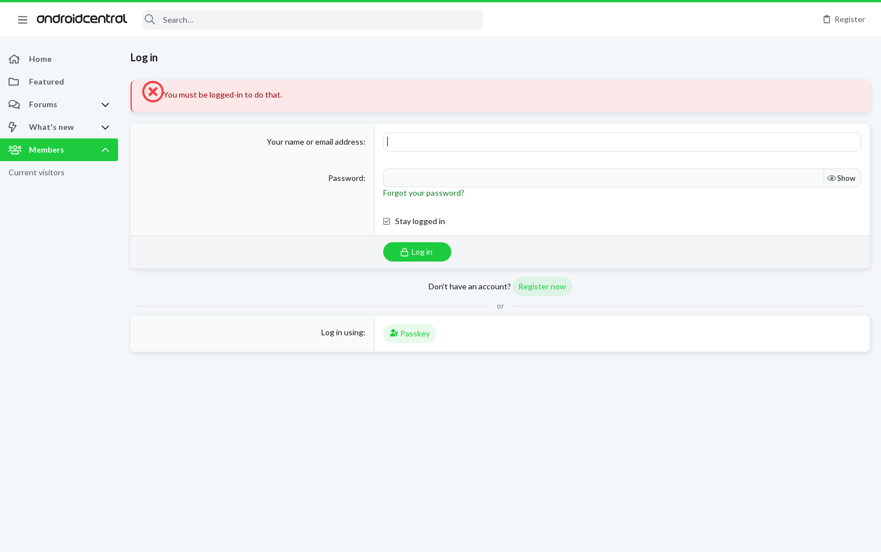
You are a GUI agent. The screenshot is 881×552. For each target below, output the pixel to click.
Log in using (342, 332)
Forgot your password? (423, 192)
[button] (22, 19)
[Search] (312, 20)
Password (345, 178)
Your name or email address (315, 141)
